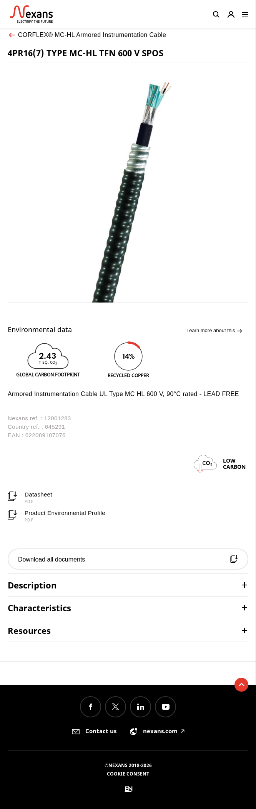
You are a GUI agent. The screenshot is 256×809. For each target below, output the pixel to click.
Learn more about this (214, 331)
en (129, 788)
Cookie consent (128, 774)
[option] (48, 359)
